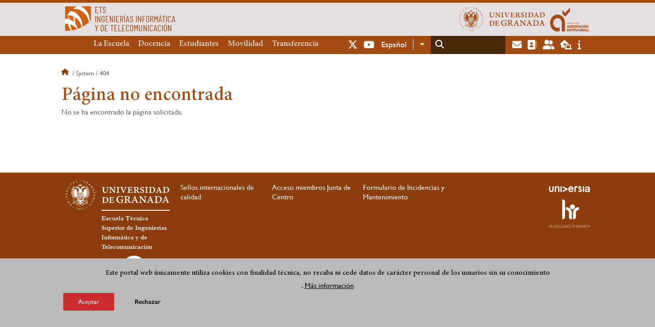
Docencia (154, 44)
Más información (329, 285)
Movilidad (245, 44)
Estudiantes (199, 44)
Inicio (66, 73)
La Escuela (111, 44)
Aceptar (88, 301)
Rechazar (148, 302)
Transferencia (295, 44)
